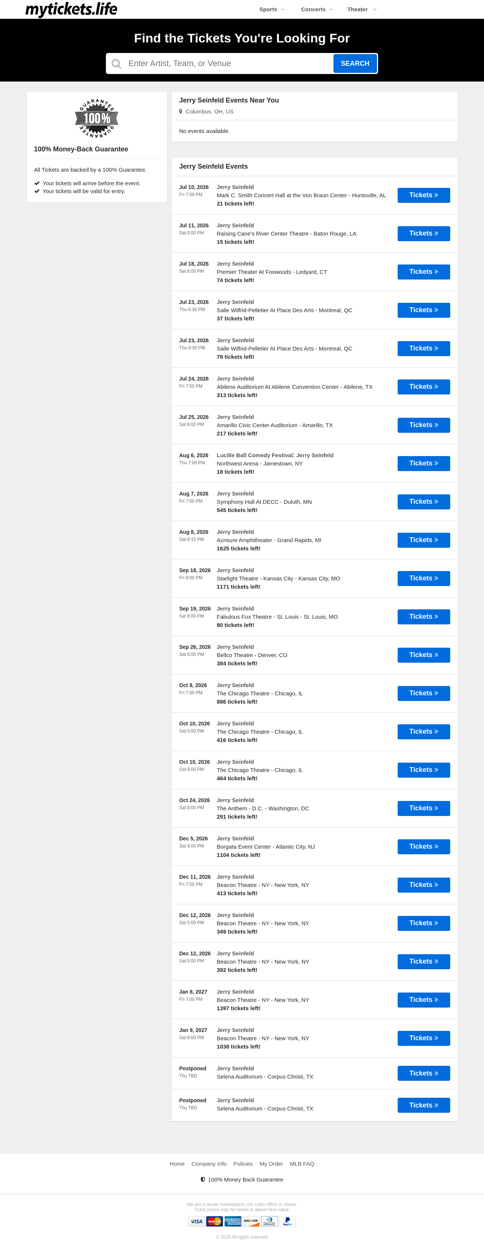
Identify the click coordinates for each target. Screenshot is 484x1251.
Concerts (317, 9)
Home (177, 1163)
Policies (243, 1163)
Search (355, 63)
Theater (362, 9)
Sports (272, 9)
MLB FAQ (302, 1163)
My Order (271, 1163)
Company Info (208, 1163)
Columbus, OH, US (206, 111)
